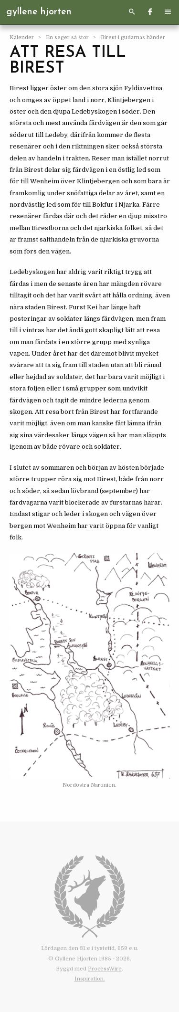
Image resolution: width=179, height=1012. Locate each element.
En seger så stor (68, 37)
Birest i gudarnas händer (133, 37)
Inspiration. (89, 979)
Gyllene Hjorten (39, 12)
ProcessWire (105, 969)
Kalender (22, 37)
